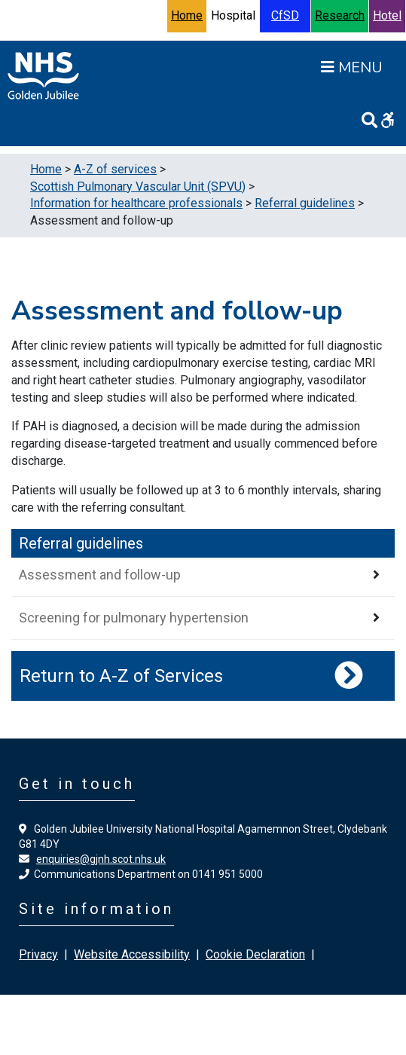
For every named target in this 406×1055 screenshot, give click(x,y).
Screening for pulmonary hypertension (134, 617)
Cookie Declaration (255, 954)
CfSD (285, 15)
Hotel (387, 15)
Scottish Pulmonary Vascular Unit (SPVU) (138, 186)
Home (187, 15)
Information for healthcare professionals (136, 203)
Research (340, 15)
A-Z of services (115, 169)
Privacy (38, 954)
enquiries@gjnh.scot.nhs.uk (101, 859)
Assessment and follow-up (100, 575)
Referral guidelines (305, 203)
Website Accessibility (132, 954)
